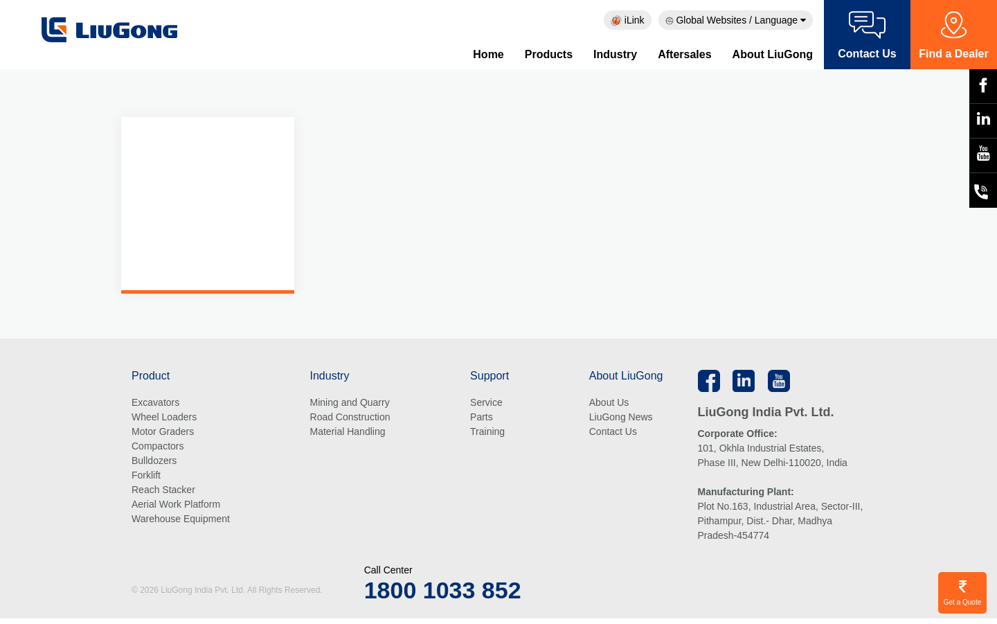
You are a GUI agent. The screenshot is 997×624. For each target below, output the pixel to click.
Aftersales (684, 54)
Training (487, 432)
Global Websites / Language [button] (735, 20)
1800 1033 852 (442, 591)
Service (486, 403)
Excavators (155, 403)
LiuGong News (621, 418)
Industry (615, 54)
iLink (628, 20)
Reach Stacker (163, 491)
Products (549, 54)
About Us (609, 403)
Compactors (157, 447)
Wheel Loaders (164, 418)
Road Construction (350, 418)
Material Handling (348, 432)
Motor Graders (163, 432)
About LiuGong (773, 54)
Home (488, 54)
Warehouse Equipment (181, 520)
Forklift (146, 476)
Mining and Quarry (350, 403)
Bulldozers (154, 461)
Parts (481, 418)
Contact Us (613, 432)
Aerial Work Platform (176, 505)
